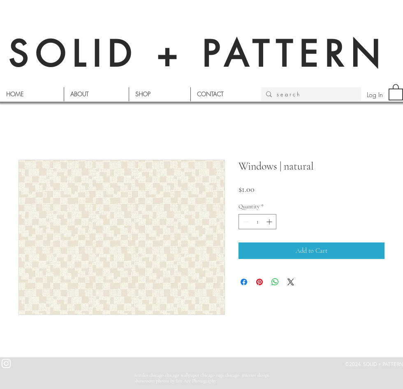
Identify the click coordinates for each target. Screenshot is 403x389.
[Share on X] (291, 282)
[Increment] (270, 221)
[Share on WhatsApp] (275, 282)
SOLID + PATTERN (197, 54)
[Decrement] (245, 221)
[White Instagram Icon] (6, 363)
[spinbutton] (257, 221)
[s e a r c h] (310, 94)
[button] (396, 91)
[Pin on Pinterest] (259, 282)
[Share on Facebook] (244, 282)
